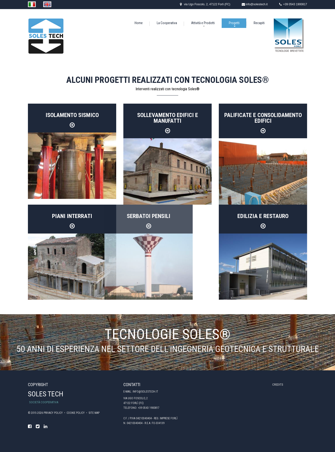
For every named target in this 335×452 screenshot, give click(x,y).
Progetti (234, 23)
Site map (94, 413)
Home (139, 23)
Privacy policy (53, 413)
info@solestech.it (257, 4)
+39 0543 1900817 (295, 4)
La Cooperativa (167, 23)
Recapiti (259, 23)
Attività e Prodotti (203, 23)
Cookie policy (76, 413)
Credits (277, 384)
